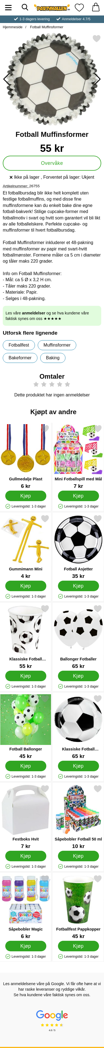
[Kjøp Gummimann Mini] (25, 585)
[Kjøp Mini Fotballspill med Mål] (78, 495)
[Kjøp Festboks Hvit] (25, 855)
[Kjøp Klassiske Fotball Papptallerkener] (78, 765)
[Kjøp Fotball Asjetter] (78, 585)
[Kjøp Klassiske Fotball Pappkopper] (25, 675)
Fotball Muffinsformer (46, 27)
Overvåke (52, 163)
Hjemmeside (12, 27)
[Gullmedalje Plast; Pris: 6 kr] (25, 457)
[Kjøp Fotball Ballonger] (25, 765)
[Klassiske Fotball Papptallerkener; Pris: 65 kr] (78, 727)
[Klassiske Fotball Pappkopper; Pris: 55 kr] (25, 637)
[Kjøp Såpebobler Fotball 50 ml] (78, 855)
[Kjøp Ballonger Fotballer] (78, 675)
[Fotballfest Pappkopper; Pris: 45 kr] (78, 907)
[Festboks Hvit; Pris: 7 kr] (25, 817)
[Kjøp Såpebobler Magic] (25, 946)
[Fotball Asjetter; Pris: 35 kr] (78, 547)
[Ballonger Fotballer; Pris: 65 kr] (78, 637)
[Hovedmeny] (8, 7)
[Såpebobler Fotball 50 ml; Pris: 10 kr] (78, 817)
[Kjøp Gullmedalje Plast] (25, 495)
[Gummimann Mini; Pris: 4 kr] (25, 547)
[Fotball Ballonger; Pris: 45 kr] (25, 727)
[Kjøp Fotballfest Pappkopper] (78, 946)
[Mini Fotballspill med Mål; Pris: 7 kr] (78, 457)
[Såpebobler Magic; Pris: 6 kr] (25, 907)
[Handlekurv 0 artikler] (95, 7)
